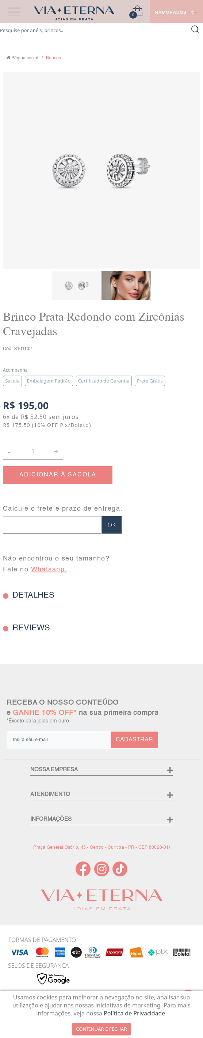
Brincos (53, 58)
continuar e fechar (101, 1029)
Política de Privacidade (134, 1013)
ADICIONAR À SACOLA (57, 475)
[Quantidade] (33, 452)
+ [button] (56, 451)
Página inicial (24, 58)
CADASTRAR (134, 740)
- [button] (9, 451)
